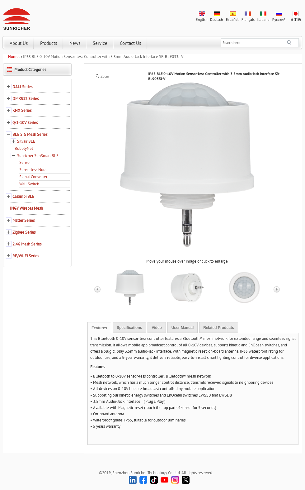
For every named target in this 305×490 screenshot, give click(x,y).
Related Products (218, 328)
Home (13, 56)
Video (157, 328)
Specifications (129, 328)
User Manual (182, 328)
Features (99, 328)
